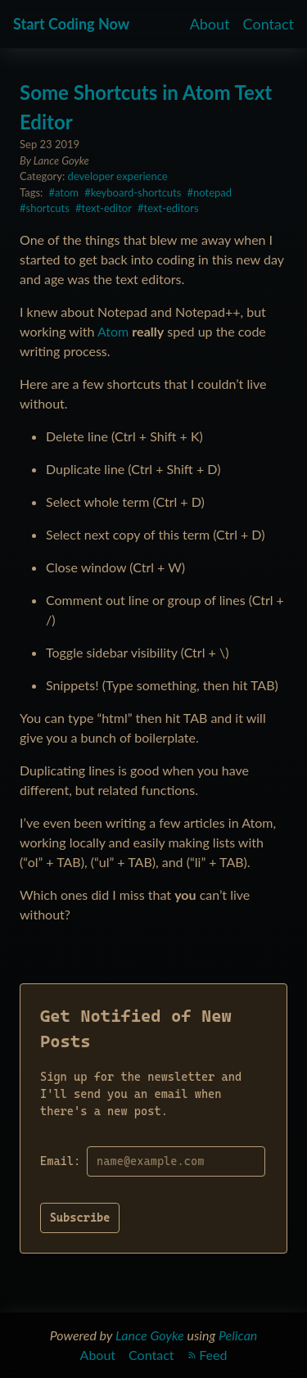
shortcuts (48, 208)
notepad (212, 192)
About (210, 24)
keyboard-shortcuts (136, 192)
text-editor (107, 208)
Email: (60, 1161)
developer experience (118, 176)
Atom (113, 331)
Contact (268, 24)
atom (67, 192)
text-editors (171, 208)
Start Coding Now (71, 24)
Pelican (238, 1335)
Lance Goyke (149, 1335)
